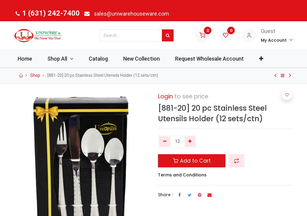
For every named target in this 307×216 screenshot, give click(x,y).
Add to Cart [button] (192, 160)
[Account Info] (277, 40)
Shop (35, 75)
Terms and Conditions (182, 175)
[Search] (168, 35)
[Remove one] (164, 141)
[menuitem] (29, 58)
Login (165, 96)
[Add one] (190, 141)
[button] (265, 58)
